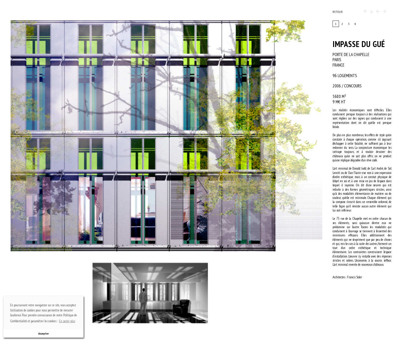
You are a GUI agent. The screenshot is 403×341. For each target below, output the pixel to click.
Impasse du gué (359, 44)
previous (57, 171)
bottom (168, 301)
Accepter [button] (43, 333)
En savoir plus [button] (67, 321)
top (168, 42)
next (216, 171)
